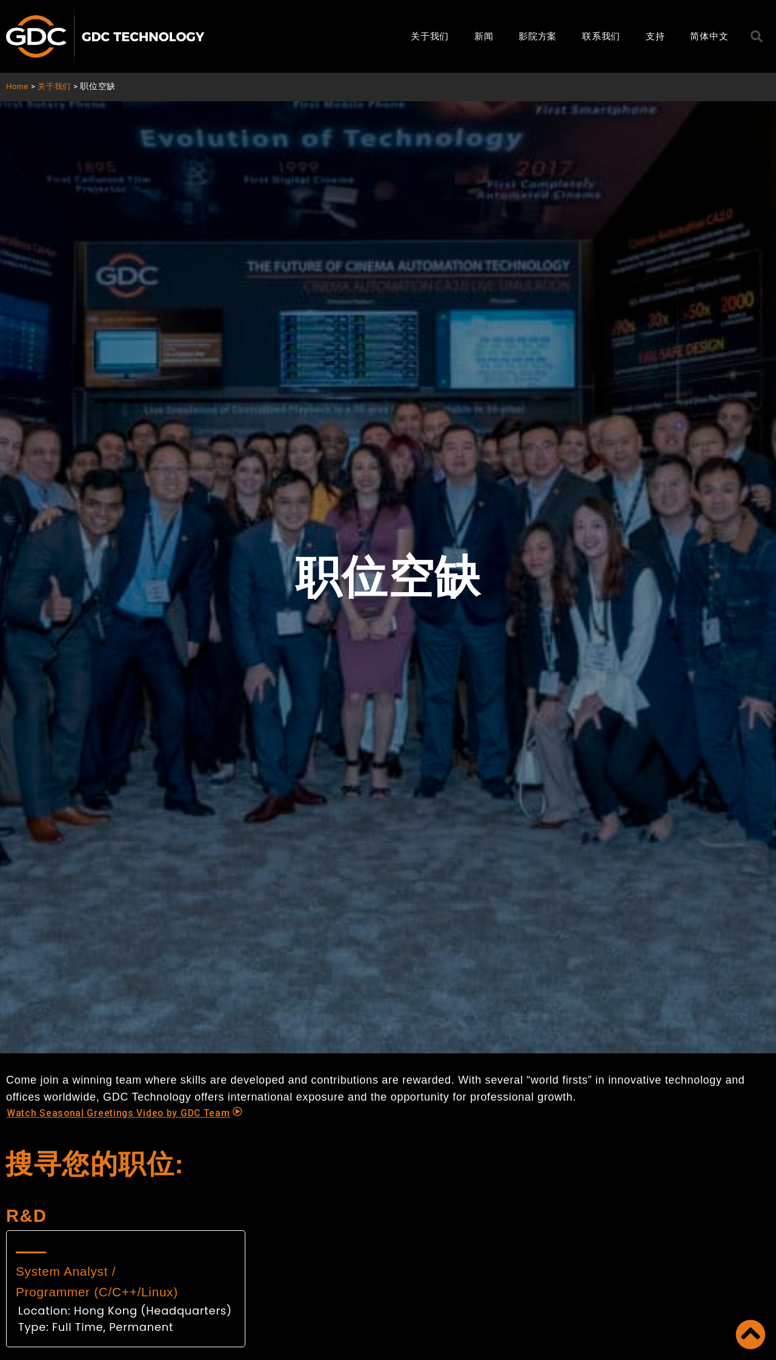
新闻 (483, 36)
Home (18, 86)
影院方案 (538, 36)
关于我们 (430, 36)
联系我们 (601, 36)
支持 (655, 36)
